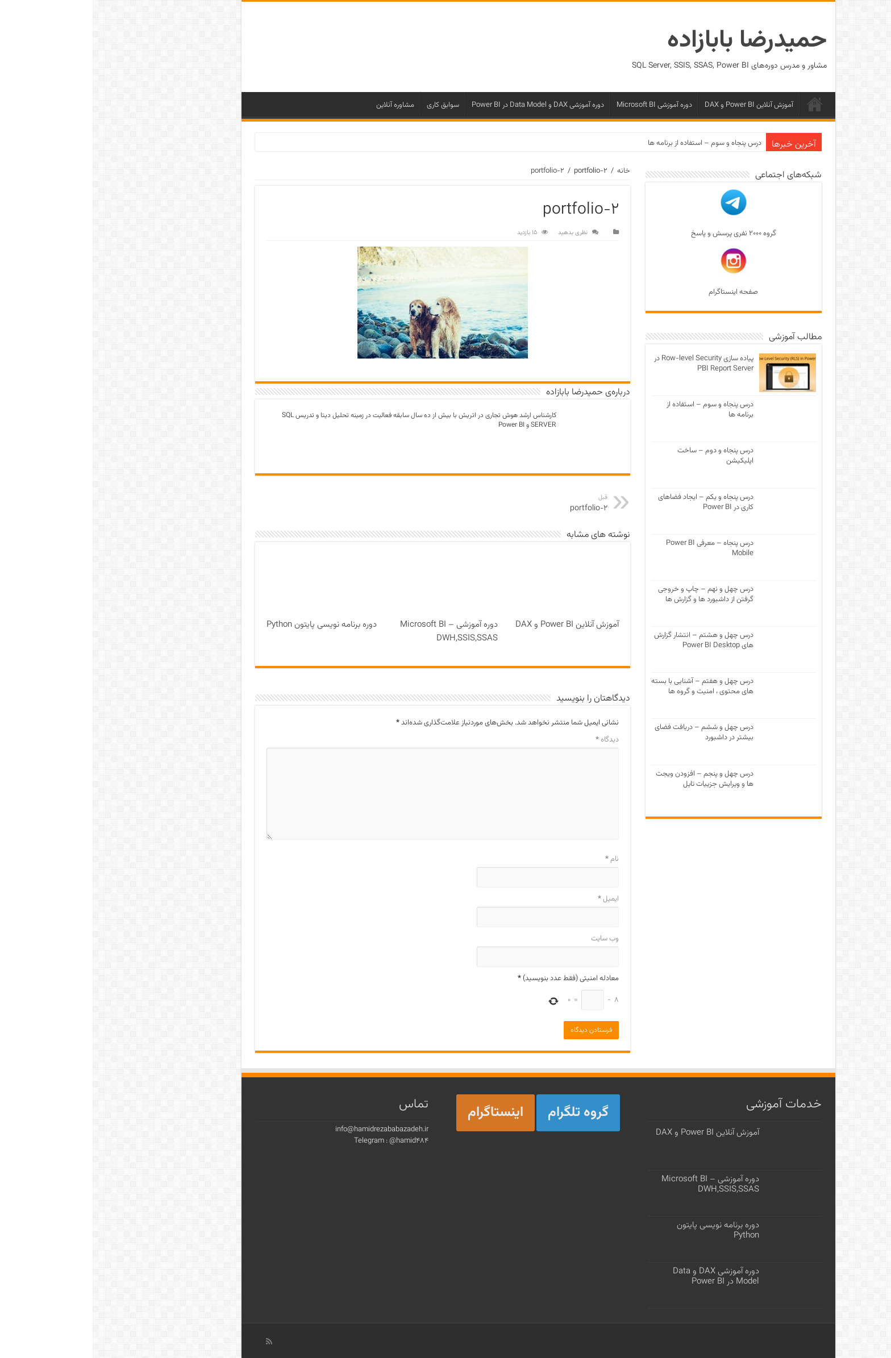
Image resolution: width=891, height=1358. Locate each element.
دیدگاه (514, 739)
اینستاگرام (403, 1112)
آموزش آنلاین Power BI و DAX (656, 105)
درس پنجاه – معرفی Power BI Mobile (617, 548)
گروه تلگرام (485, 1112)
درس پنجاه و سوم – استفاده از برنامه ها (612, 143)
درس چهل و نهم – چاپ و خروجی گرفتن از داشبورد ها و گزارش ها (613, 594)
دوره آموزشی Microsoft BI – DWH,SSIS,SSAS (356, 631)
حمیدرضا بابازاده (654, 41)
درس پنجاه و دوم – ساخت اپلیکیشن (623, 455)
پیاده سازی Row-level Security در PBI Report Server (611, 363)
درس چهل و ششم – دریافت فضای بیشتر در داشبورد (611, 732)
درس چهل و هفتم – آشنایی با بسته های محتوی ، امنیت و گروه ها (610, 686)
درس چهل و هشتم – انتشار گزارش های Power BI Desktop (611, 640)
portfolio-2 (455, 171)
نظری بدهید (480, 233)
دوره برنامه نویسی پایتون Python (229, 624)
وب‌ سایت (512, 938)
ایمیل (515, 899)
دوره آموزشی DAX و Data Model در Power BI (445, 105)
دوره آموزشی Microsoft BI (561, 105)
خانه (722, 104)
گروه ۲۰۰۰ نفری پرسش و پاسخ (641, 213)
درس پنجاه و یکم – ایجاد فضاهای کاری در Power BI (613, 502)
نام (519, 859)
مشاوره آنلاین (303, 105)
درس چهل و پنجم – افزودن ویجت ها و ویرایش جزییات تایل (612, 779)
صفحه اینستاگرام (640, 272)
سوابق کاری (350, 105)
